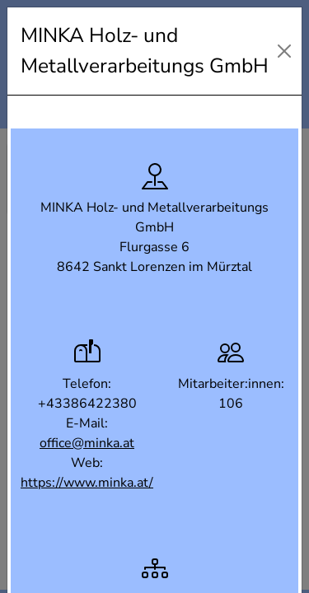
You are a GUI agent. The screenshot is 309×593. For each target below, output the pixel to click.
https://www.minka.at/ (87, 483)
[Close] (284, 51)
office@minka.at (87, 443)
